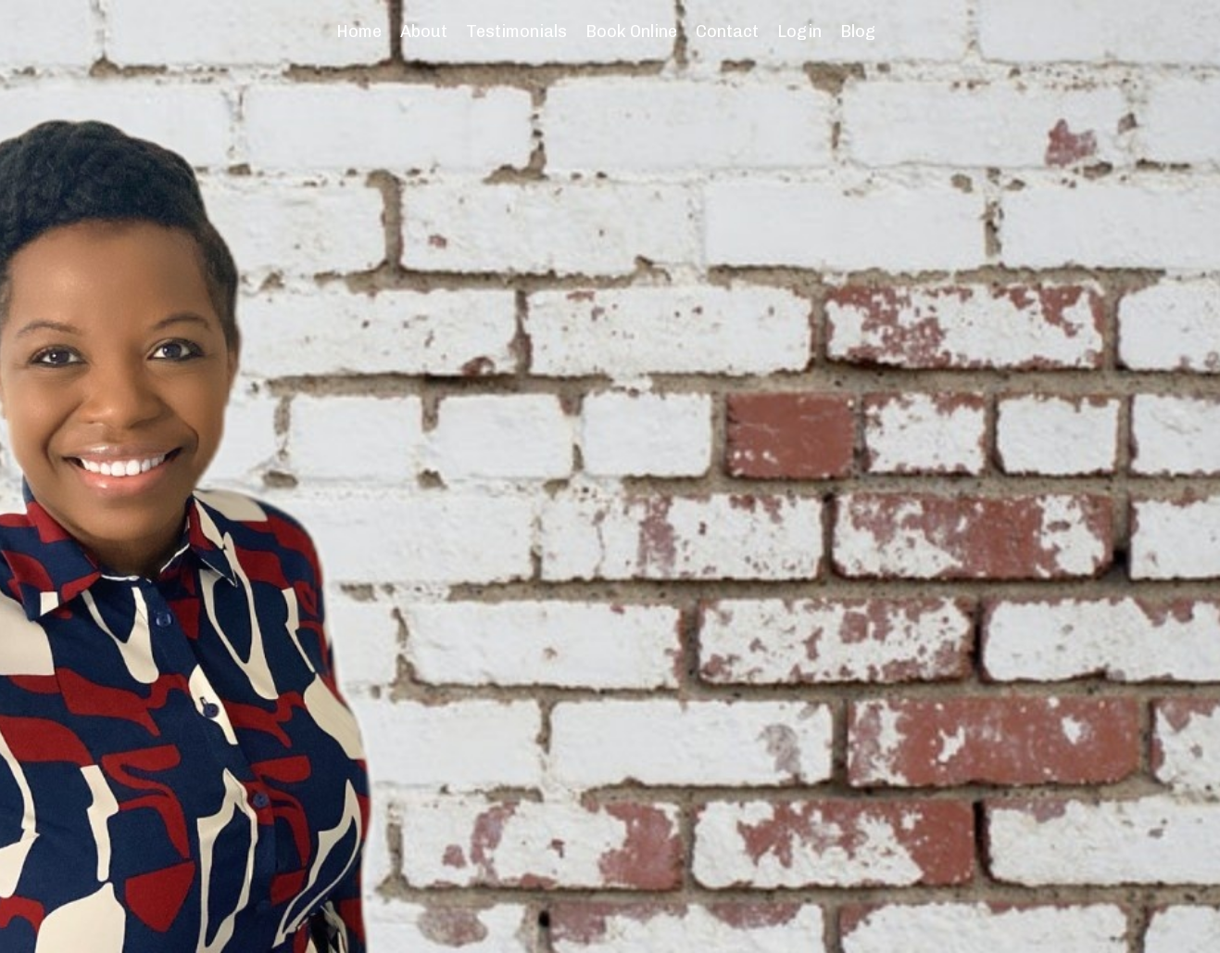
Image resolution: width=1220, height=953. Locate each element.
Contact (727, 31)
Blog (857, 31)
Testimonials (516, 31)
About (423, 31)
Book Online (631, 31)
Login (799, 31)
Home (359, 31)
